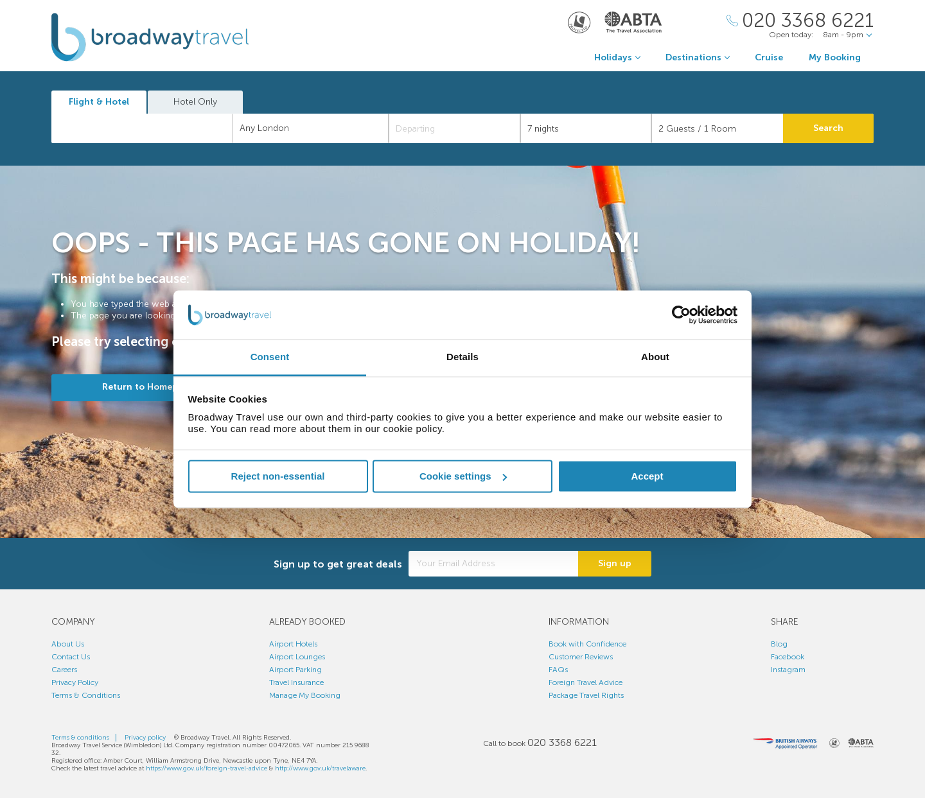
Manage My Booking (304, 695)
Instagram (788, 669)
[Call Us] (800, 21)
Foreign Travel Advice (585, 682)
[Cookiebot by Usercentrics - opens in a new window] (681, 314)
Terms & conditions (80, 738)
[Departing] (454, 128)
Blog (779, 643)
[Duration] (586, 128)
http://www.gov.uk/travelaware (320, 768)
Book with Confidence (587, 643)
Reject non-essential (278, 476)
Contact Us (70, 656)
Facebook (787, 656)
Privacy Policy (74, 682)
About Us (67, 643)
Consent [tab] (270, 357)
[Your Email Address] (493, 564)
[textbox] (148, 128)
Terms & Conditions (85, 695)
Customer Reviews (581, 656)
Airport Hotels (293, 643)
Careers (64, 669)
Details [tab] (462, 357)
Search (828, 128)
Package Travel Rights (586, 695)
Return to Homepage (148, 386)
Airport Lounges (297, 656)
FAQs (558, 669)
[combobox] (142, 128)
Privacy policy (145, 738)
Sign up (614, 563)
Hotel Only (195, 101)
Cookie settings (463, 476)
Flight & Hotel (99, 101)
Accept (647, 476)
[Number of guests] (717, 128)
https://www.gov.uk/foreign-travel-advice (206, 768)
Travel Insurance (296, 682)
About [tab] (655, 357)
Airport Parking (295, 669)
